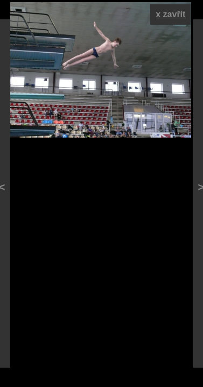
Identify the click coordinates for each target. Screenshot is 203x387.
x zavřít (170, 14)
